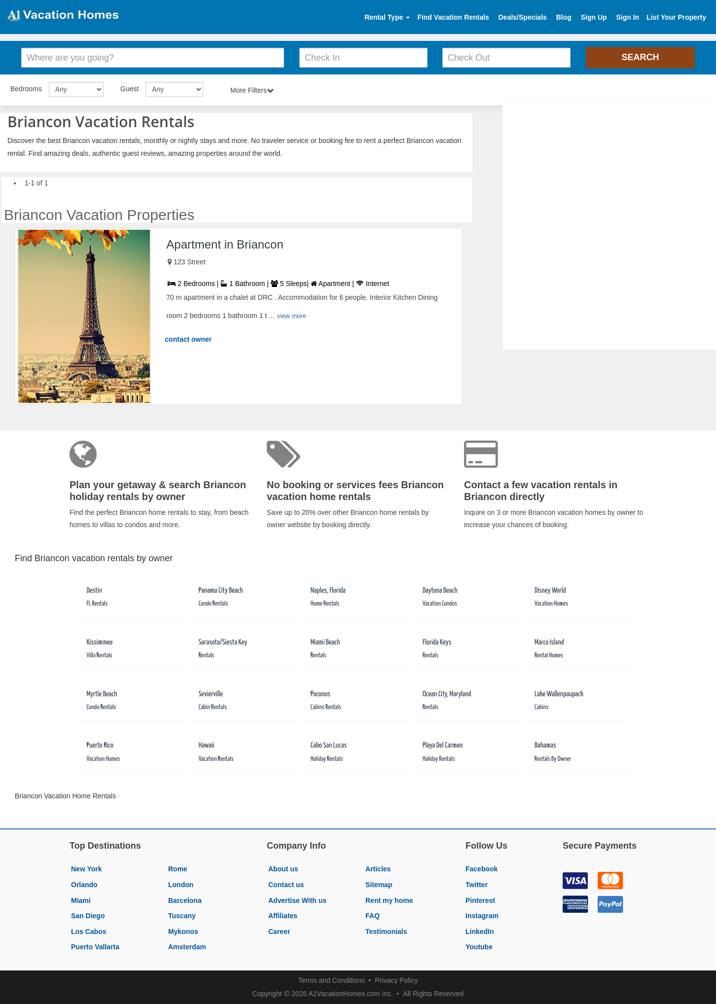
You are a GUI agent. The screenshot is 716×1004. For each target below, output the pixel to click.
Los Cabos (89, 931)
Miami (81, 900)
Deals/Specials (523, 17)
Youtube (479, 947)
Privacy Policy (396, 980)
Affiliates (282, 916)
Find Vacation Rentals (453, 17)
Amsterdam (187, 947)
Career (279, 931)
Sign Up (594, 17)
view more (291, 316)
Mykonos (183, 931)
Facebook (481, 869)
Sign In (627, 17)
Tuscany (182, 916)
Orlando (84, 885)
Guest (129, 89)
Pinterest (480, 900)
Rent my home (389, 900)
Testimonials (386, 931)
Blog (564, 17)
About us (283, 869)
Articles (378, 869)
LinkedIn (479, 931)
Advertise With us (297, 900)
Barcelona (185, 900)
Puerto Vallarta (95, 947)
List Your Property (676, 17)
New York (86, 869)
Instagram (482, 916)
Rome (177, 869)
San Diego (88, 916)
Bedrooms (26, 89)
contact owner (188, 339)
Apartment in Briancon (224, 244)
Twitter (476, 885)
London (180, 885)
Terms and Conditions (331, 980)
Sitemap (378, 885)
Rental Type (387, 17)
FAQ (372, 916)
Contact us (286, 885)
